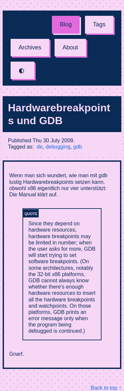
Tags (99, 24)
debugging (58, 147)
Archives (30, 47)
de (40, 147)
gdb (77, 147)
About (70, 47)
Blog (66, 24)
